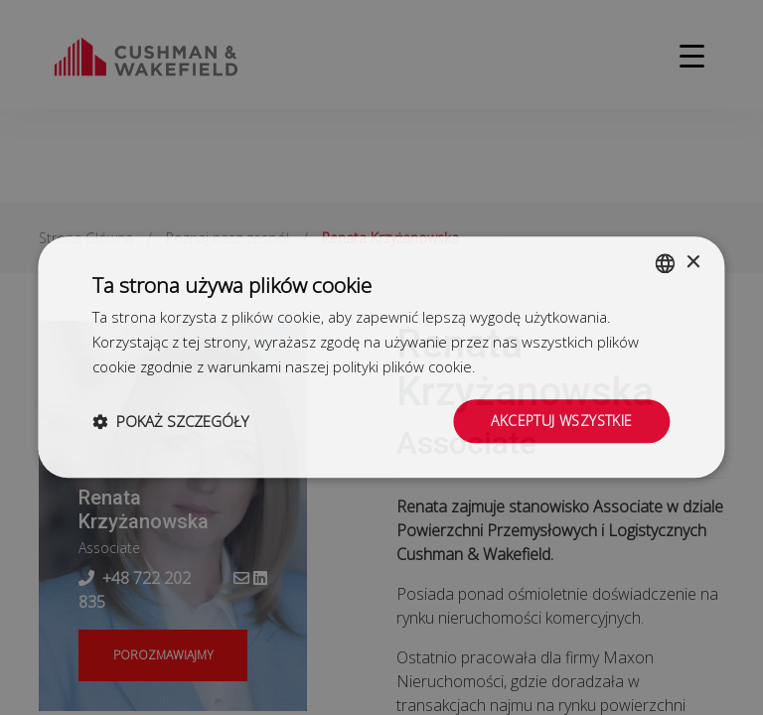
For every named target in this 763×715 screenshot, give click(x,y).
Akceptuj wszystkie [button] (561, 420)
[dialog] (381, 357)
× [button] (693, 262)
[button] (170, 421)
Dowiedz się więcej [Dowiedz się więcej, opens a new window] (542, 366)
